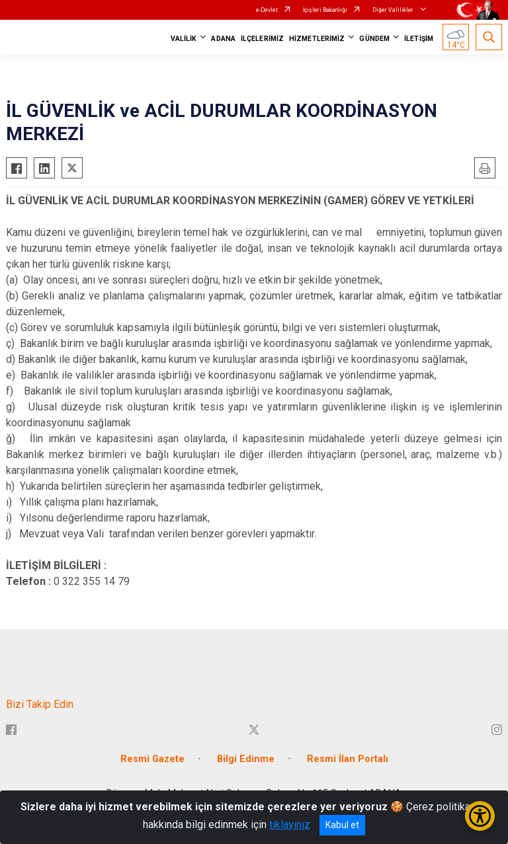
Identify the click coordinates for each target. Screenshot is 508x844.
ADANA (223, 38)
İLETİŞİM (418, 38)
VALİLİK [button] (184, 38)
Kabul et (342, 825)
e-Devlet (267, 10)
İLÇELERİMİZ (262, 38)
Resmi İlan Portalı (347, 759)
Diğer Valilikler (393, 10)
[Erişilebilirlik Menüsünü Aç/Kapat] (480, 816)
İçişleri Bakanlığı (325, 10)
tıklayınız (289, 824)
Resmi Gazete (152, 759)
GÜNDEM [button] (374, 38)
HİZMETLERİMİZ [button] (317, 38)
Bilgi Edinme (246, 759)
